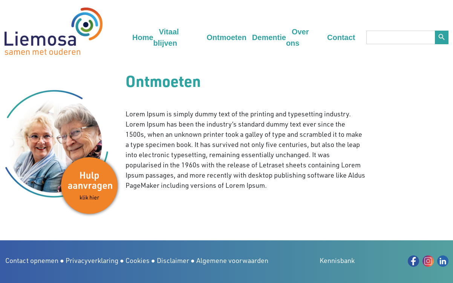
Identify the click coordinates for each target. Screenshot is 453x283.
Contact (341, 37)
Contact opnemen (31, 260)
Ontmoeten (226, 37)
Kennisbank (337, 260)
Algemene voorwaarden (232, 260)
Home (142, 37)
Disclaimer (173, 260)
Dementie (269, 37)
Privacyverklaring (92, 260)
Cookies (137, 260)
